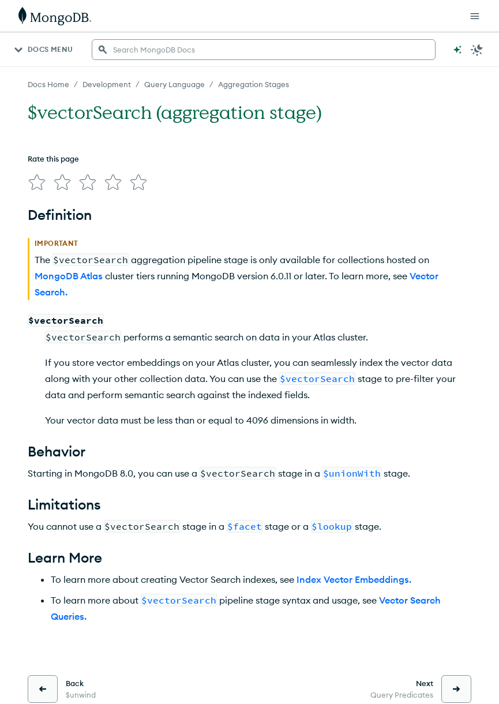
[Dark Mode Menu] (477, 50)
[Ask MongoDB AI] (457, 50)
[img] (35, 180)
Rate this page (53, 158)
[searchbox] (264, 49)
